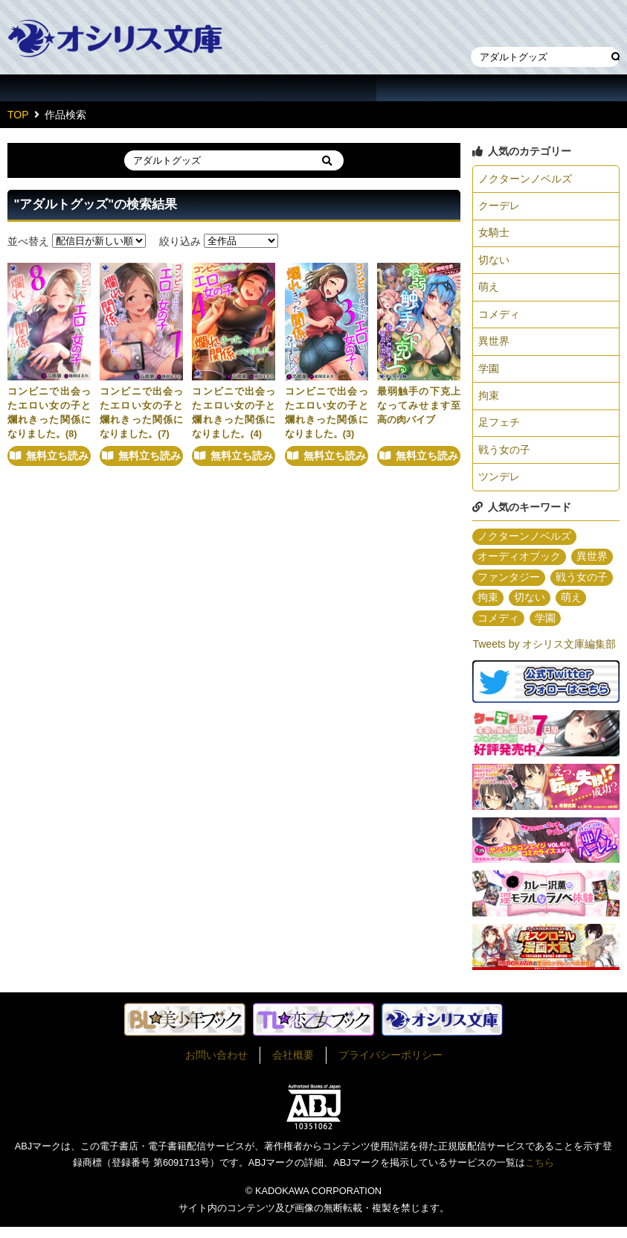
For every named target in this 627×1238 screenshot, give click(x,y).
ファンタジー (509, 587)
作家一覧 (188, 87)
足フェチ (499, 429)
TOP (18, 115)
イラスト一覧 (313, 87)
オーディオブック (519, 566)
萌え (488, 290)
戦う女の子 (504, 458)
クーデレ (499, 207)
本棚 (523, 25)
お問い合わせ (216, 1066)
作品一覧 (63, 87)
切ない (493, 263)
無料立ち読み (57, 464)
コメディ (499, 319)
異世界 (493, 346)
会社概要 (293, 1066)
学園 (488, 374)
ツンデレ (499, 485)
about (439, 87)
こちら (539, 1173)
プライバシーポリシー (390, 1066)
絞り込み (180, 240)
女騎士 (493, 235)
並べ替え (28, 240)
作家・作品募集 (564, 87)
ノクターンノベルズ (525, 179)
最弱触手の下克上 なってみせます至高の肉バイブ (423, 405)
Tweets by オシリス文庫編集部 (544, 655)
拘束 (488, 402)
